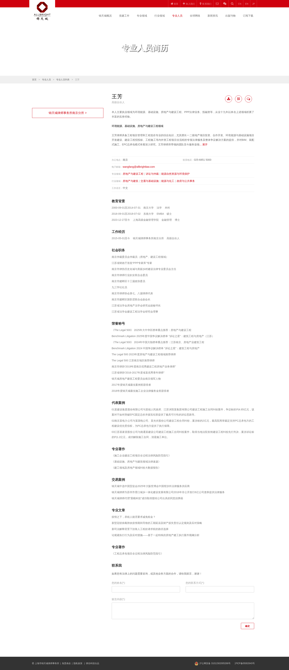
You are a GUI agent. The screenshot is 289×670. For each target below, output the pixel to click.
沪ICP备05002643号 (245, 663)
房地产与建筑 (130, 180)
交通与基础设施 (150, 180)
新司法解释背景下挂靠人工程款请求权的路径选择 (140, 529)
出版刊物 (230, 15)
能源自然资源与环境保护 (175, 173)
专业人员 (177, 15)
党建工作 (124, 15)
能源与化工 (167, 180)
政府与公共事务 (186, 180)
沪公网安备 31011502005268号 (215, 663)
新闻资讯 (213, 15)
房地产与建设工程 (133, 173)
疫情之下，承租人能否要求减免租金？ (134, 516)
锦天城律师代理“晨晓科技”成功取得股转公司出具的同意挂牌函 (147, 498)
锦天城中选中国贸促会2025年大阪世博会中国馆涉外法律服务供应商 (151, 486)
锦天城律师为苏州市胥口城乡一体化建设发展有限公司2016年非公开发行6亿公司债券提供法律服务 (168, 492)
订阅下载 (248, 15)
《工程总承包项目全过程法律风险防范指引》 (137, 553)
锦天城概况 (105, 15)
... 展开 (203, 144)
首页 (34, 79)
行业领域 (159, 15)
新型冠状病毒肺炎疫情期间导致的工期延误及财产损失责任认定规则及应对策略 (157, 522)
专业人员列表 (62, 79)
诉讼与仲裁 (152, 173)
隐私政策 (78, 663)
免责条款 (66, 663)
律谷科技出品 (92, 663)
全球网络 (195, 15)
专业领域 (142, 15)
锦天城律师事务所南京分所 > (68, 112)
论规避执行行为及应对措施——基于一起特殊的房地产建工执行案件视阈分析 (155, 535)
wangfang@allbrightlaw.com (139, 166)
